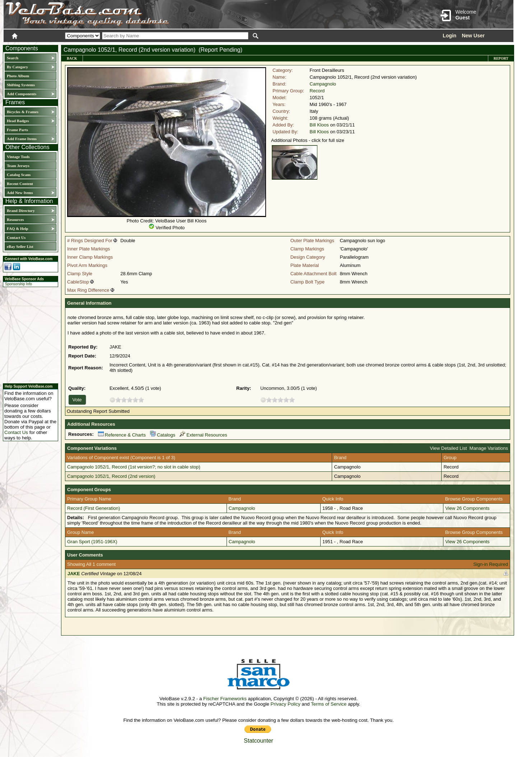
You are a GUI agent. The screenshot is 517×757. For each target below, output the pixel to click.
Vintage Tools (18, 156)
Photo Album (18, 76)
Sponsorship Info (18, 284)
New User (473, 35)
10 (141, 399)
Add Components (21, 94)
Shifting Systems (21, 85)
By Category (17, 67)
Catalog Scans (19, 174)
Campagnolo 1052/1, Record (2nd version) (111, 476)
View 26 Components (467, 508)
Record (317, 90)
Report (501, 58)
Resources (15, 219)
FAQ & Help (17, 228)
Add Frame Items (22, 139)
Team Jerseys (18, 165)
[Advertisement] (28, 334)
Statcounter (258, 741)
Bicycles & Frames (23, 112)
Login (449, 35)
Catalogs (162, 435)
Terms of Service (328, 704)
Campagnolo (322, 84)
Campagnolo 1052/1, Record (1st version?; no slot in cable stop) (133, 467)
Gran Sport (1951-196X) (92, 541)
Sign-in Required (490, 564)
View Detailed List (448, 448)
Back (72, 58)
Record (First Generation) (93, 508)
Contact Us (16, 237)
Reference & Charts (122, 435)
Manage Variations (489, 448)
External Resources (203, 435)
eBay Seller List (20, 246)
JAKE (73, 573)
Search (12, 58)
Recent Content (20, 183)
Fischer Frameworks (225, 698)
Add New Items (20, 192)
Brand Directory (21, 210)
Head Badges (18, 121)
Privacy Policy (286, 704)
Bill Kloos (319, 125)
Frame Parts (17, 130)
